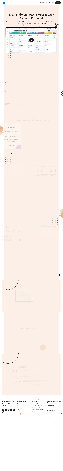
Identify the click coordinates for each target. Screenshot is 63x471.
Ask (49, 2)
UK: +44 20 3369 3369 (37, 403)
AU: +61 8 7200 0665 (37, 407)
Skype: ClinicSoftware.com (37, 415)
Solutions (42, 2)
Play (46, 2)
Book (53, 2)
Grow (58, 2)
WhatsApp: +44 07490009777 (39, 409)
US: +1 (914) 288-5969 (37, 405)
